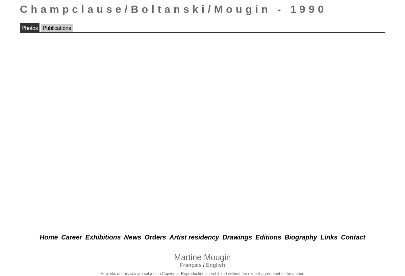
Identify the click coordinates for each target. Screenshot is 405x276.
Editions (268, 237)
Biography (301, 237)
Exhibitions (103, 237)
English (215, 265)
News (132, 237)
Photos (30, 28)
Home (48, 237)
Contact (353, 237)
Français (191, 265)
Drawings (237, 237)
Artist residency (194, 237)
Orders (155, 237)
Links (329, 237)
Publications (57, 28)
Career (71, 237)
